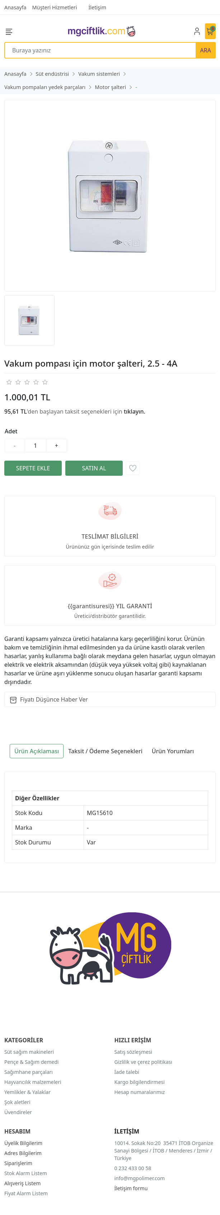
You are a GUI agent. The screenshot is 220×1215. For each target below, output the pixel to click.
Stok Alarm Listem (25, 1173)
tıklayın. (134, 411)
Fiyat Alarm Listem (26, 1193)
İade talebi (126, 1072)
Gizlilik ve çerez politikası (143, 1061)
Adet (11, 431)
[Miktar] (35, 445)
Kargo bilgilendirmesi (139, 1082)
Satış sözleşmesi (133, 1051)
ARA (205, 50)
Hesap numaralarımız (139, 1092)
